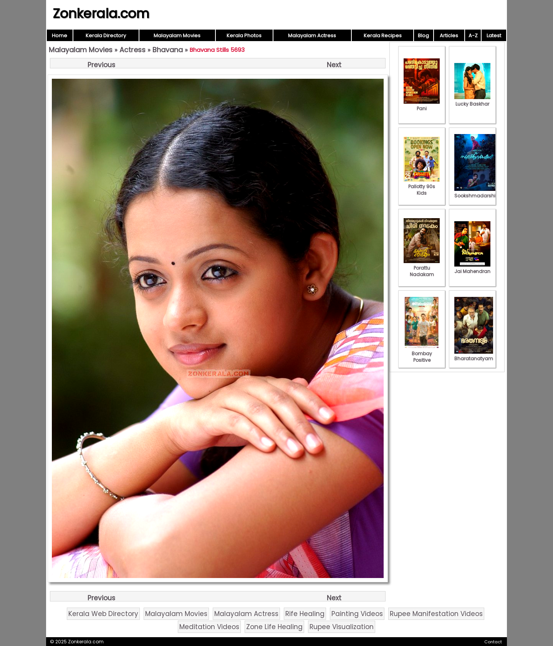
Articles (449, 35)
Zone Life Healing (274, 626)
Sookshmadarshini (477, 192)
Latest (494, 35)
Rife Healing (305, 613)
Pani (422, 105)
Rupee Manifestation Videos (436, 613)
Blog (423, 35)
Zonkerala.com (101, 13)
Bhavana (167, 50)
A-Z (473, 35)
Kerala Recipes (383, 35)
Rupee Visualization (342, 626)
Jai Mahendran (472, 268)
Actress (132, 50)
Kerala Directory (106, 35)
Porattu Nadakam (422, 268)
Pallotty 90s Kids (422, 186)
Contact (493, 642)
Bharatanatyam (473, 355)
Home (59, 35)
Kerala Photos (244, 35)
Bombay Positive (422, 353)
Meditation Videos (209, 626)
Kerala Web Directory (103, 613)
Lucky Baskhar (472, 100)
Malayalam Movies (177, 35)
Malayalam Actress (312, 35)
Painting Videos (357, 613)
